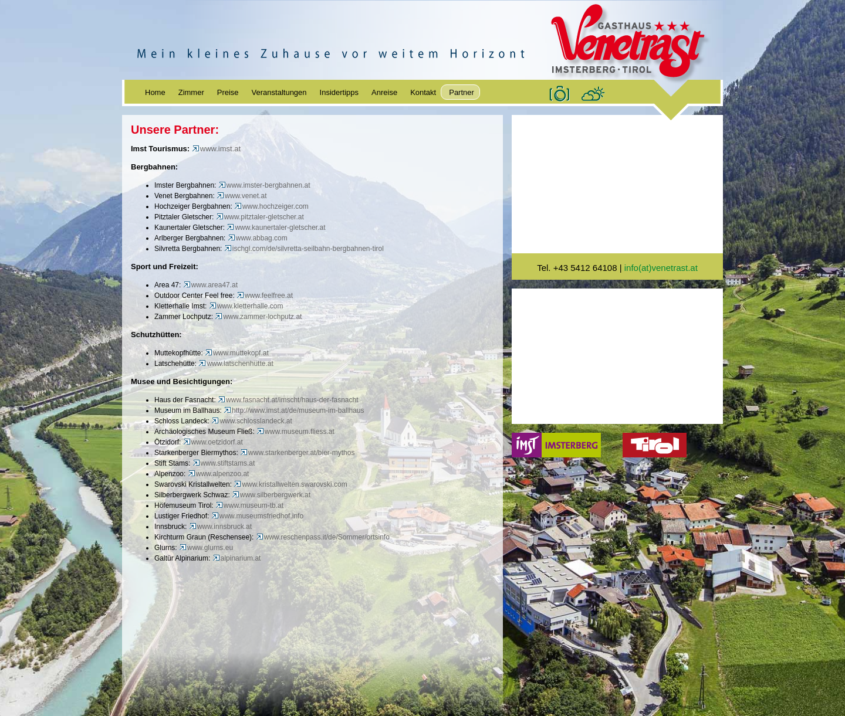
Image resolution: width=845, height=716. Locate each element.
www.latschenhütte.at (235, 363)
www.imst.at (216, 148)
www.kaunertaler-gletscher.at (276, 227)
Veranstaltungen (279, 92)
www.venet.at (241, 196)
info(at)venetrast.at (661, 268)
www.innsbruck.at (220, 526)
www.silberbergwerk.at (271, 495)
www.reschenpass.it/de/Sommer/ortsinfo (323, 537)
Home (155, 92)
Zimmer (191, 92)
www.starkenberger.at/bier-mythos (297, 453)
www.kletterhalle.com (246, 306)
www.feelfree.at (264, 295)
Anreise (384, 92)
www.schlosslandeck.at (251, 421)
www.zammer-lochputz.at (258, 317)
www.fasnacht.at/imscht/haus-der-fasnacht (288, 400)
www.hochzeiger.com (271, 206)
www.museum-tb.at (249, 505)
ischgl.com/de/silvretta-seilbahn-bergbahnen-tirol (304, 249)
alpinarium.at (237, 558)
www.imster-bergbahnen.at (264, 185)
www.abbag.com (258, 238)
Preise (228, 92)
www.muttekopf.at (237, 353)
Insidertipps (339, 92)
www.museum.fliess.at (295, 431)
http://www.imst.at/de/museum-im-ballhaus (294, 410)
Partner (461, 92)
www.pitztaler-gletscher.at (260, 217)
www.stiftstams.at (223, 463)
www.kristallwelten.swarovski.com (290, 484)
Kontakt (423, 92)
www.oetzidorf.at (213, 442)
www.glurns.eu (206, 548)
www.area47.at (210, 285)
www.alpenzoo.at (218, 474)
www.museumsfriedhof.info (257, 516)
